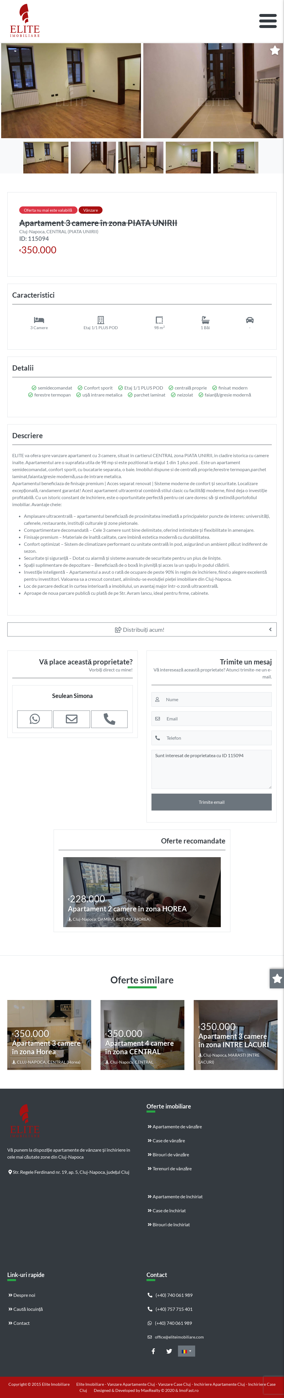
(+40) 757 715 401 (170, 1309)
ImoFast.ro (189, 1390)
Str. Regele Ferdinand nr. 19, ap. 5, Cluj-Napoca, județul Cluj (68, 1172)
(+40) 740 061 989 (170, 1295)
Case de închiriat (167, 1210)
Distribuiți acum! (140, 629)
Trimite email (212, 802)
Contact (19, 1323)
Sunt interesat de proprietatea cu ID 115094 (212, 769)
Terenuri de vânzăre (170, 1168)
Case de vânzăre (166, 1140)
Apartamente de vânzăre (175, 1126)
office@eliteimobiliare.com (176, 1336)
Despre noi (21, 1295)
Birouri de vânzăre (168, 1154)
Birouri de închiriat (169, 1224)
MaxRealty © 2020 (158, 1390)
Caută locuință (25, 1309)
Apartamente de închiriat (175, 1196)
